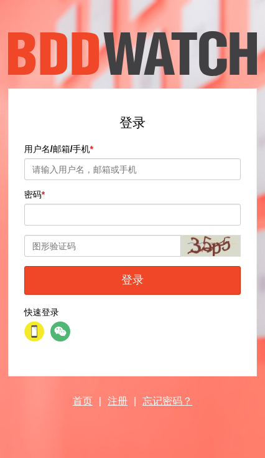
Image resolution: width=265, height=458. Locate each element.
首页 (83, 401)
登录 (132, 280)
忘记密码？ (167, 401)
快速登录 (41, 312)
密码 (33, 194)
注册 (118, 401)
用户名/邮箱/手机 (57, 149)
